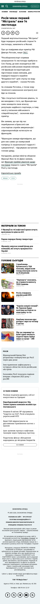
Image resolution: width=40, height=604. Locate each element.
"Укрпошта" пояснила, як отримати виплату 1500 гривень (26, 282)
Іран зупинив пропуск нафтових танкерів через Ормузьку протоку (19, 432)
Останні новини (10, 391)
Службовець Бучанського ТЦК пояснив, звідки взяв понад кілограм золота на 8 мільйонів (26, 268)
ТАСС (25, 52)
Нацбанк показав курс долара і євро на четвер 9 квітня (27, 321)
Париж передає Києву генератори (17, 239)
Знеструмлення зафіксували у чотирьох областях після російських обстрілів (20, 367)
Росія (13, 178)
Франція (5, 178)
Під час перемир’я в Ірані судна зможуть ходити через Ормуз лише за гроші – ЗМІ (25, 335)
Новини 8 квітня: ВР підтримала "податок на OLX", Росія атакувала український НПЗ (19, 413)
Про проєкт (27, 517)
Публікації (13, 12)
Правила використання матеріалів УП (20, 522)
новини (5, 12)
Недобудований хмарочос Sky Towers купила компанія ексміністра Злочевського (19, 404)
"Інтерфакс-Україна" (28, 538)
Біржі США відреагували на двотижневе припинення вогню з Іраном (19, 423)
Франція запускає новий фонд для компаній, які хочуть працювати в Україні (17, 248)
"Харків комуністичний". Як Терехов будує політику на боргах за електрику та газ (27, 309)
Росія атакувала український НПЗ (24, 294)
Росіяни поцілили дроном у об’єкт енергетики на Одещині (19, 396)
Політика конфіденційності (20, 519)
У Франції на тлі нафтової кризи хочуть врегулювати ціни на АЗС (19, 231)
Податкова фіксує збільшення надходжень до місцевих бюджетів (19, 439)
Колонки (22, 12)
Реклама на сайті (14, 517)
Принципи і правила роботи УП (20, 525)
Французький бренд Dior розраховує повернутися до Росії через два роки (18, 357)
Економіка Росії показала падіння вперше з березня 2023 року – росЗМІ (18, 376)
